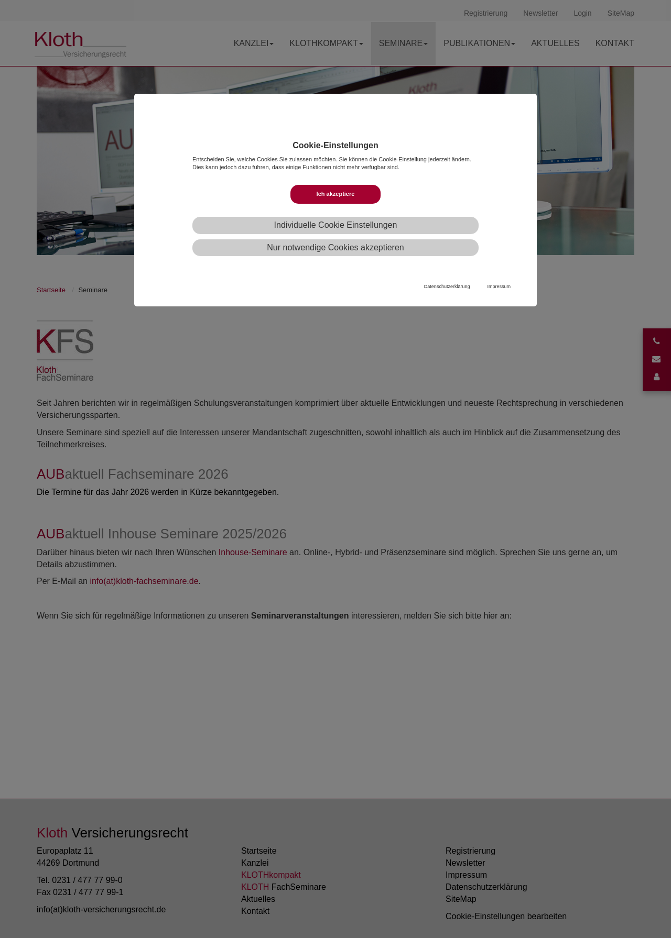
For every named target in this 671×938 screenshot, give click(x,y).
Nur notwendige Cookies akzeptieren (335, 247)
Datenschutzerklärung (447, 286)
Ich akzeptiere (336, 194)
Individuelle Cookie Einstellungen (335, 224)
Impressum (499, 286)
